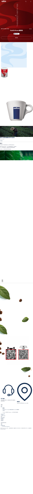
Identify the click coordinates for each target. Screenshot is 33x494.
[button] (26, 1)
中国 (1, 436)
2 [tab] (2, 293)
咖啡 (1, 418)
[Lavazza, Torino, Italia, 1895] (4, 1)
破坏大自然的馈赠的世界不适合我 (7, 149)
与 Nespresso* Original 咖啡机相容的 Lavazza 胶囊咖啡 (11, 421)
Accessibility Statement (6, 438)
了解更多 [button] (1, 152)
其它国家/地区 (3, 437)
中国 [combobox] (1, 435)
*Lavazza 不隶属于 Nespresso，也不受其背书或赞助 (10, 424)
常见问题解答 (3, 429)
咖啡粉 (4, 420)
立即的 (4, 422)
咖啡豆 (4, 419)
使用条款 (2, 432)
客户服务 (3, 410)
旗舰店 (18, 413)
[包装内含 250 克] (17, 39)
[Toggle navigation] (30, 1)
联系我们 (2, 430)
